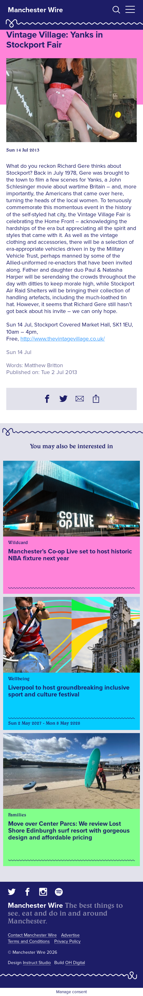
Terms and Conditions (29, 941)
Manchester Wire (35, 10)
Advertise (70, 935)
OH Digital (75, 962)
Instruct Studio (37, 962)
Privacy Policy (67, 941)
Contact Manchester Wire (32, 935)
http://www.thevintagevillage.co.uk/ (62, 338)
